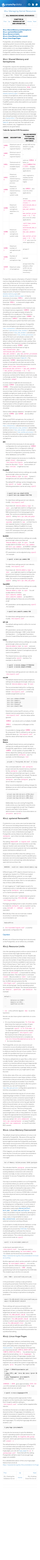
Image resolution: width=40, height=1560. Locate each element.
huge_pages (23, 1451)
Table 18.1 (6, 122)
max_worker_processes (25, 335)
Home (29, 21)
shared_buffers (8, 1348)
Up (9, 21)
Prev (5, 21)
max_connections (9, 328)
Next (34, 21)
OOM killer (23, 1229)
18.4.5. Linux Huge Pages (12, 38)
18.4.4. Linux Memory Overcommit (15, 36)
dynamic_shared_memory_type (13, 296)
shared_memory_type (10, 93)
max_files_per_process (10, 1088)
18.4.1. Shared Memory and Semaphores (17, 30)
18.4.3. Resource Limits (11, 34)
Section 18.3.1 (10, 118)
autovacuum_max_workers (18, 330)
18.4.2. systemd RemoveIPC (13, 32)
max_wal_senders (20, 333)
